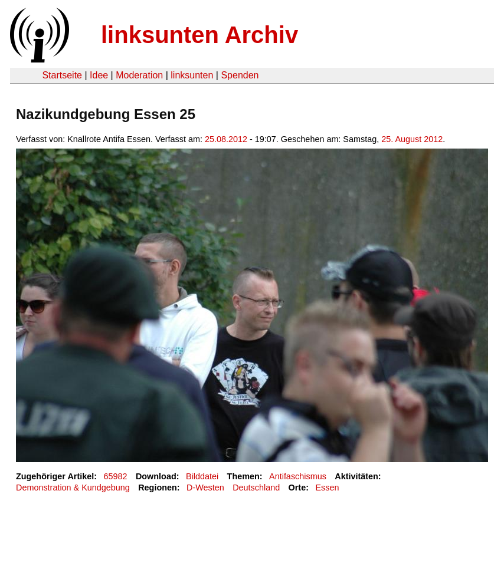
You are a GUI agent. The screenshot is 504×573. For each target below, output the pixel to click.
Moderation (139, 75)
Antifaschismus (297, 476)
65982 (115, 476)
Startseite (62, 75)
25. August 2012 (412, 139)
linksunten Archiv (199, 35)
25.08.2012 (226, 139)
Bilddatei (202, 476)
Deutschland (256, 487)
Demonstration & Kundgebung (73, 487)
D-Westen (205, 487)
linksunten (192, 75)
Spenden (239, 75)
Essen (327, 487)
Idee (99, 75)
